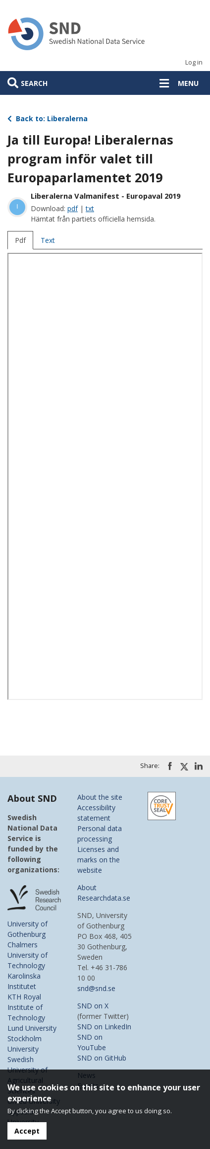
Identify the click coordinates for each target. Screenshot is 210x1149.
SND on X (92, 1005)
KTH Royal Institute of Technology (26, 1007)
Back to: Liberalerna (47, 118)
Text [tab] (48, 240)
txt (90, 208)
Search (34, 83)
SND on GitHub (101, 1058)
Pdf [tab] (20, 240)
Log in (194, 62)
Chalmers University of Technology (27, 955)
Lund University (31, 1028)
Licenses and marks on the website (98, 859)
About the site (99, 797)
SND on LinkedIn (104, 1026)
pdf (72, 208)
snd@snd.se (96, 988)
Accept (27, 1131)
